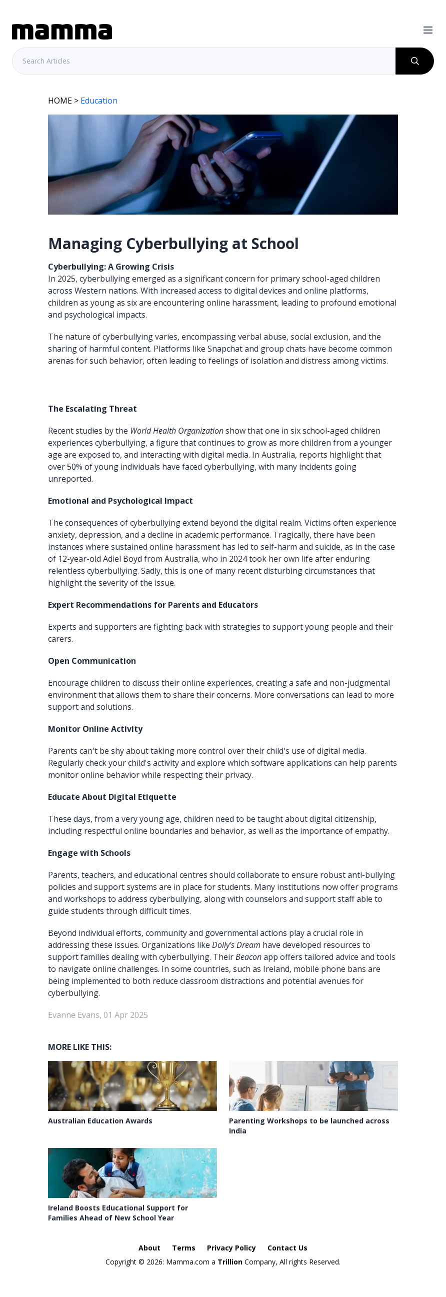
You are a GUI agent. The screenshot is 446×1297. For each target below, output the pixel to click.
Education (99, 100)
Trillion (230, 1261)
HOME (60, 100)
